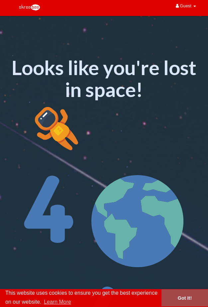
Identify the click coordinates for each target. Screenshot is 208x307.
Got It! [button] (185, 298)
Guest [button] (186, 5)
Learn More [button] (57, 302)
